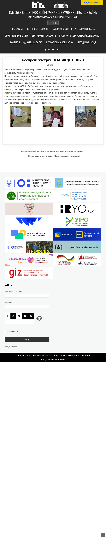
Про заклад (17, 28)
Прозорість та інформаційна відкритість (80, 35)
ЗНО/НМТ (45, 28)
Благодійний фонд (86, 42)
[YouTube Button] (53, 50)
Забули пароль (11, 347)
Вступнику (32, 28)
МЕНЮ (55, 22)
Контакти (15, 42)
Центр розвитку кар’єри (44, 35)
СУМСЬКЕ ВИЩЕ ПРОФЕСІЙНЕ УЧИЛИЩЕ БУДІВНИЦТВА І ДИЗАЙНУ (53, 12)
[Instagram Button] (49, 50)
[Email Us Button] (57, 50)
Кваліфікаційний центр (16, 35)
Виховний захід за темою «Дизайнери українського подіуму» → (53, 151)
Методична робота (85, 28)
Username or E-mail (13, 291)
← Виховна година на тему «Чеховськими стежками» (53, 156)
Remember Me (13, 332)
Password (9, 302)
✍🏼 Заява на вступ (32, 42)
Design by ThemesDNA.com (53, 359)
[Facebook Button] (45, 50)
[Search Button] (60, 50)
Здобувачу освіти (62, 28)
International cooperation (59, 42)
